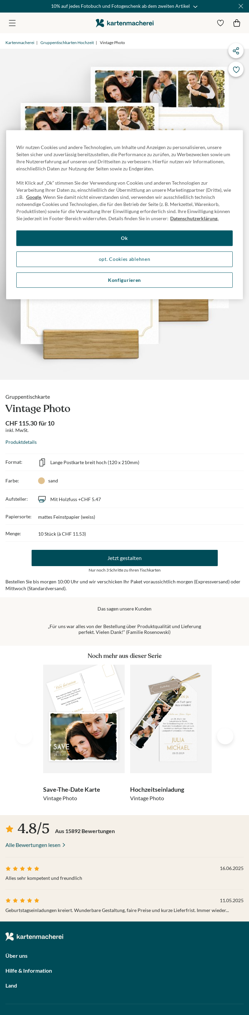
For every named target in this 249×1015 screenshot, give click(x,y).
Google (33, 197)
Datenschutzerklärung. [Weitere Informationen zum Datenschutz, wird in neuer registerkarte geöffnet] (194, 219)
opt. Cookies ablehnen (124, 259)
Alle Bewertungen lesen (32, 845)
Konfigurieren (124, 280)
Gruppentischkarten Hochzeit (67, 42)
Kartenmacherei (19, 42)
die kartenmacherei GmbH (125, 23)
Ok (124, 238)
